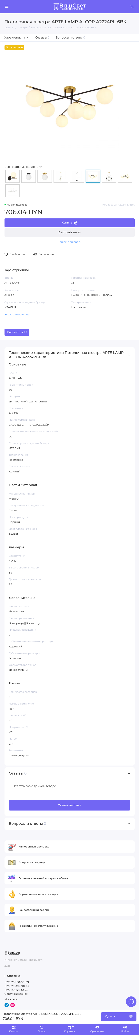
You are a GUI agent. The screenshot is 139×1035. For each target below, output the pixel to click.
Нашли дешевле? (69, 241)
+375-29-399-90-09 (17, 985)
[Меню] (6, 6)
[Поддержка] (132, 6)
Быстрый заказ (69, 232)
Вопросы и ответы (70, 37)
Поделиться (16, 332)
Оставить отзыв (69, 805)
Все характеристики (18, 314)
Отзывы (42, 37)
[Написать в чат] (131, 1001)
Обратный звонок (16, 993)
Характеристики (16, 37)
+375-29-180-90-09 (17, 982)
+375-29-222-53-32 (16, 989)
